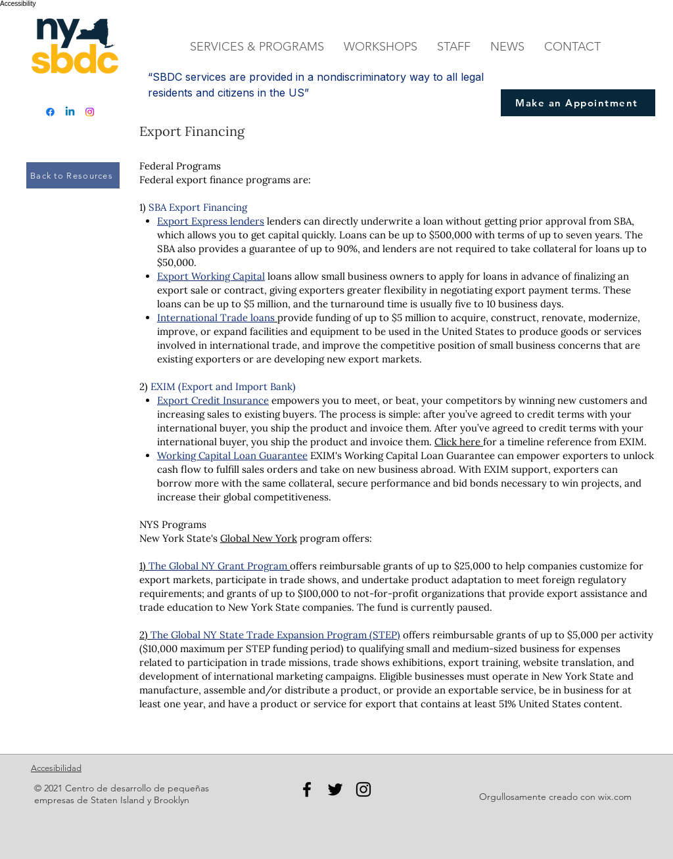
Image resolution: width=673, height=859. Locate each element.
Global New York (258, 538)
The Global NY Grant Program (218, 566)
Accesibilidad (56, 768)
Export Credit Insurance (213, 400)
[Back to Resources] (73, 175)
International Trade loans (216, 317)
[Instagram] (89, 112)
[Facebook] (50, 112)
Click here (458, 441)
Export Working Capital (211, 276)
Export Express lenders (210, 221)
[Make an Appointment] (578, 102)
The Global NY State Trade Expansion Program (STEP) (275, 634)
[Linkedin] (70, 112)
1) (142, 566)
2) (145, 634)
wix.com (615, 797)
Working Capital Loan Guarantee (232, 455)
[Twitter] (335, 789)
